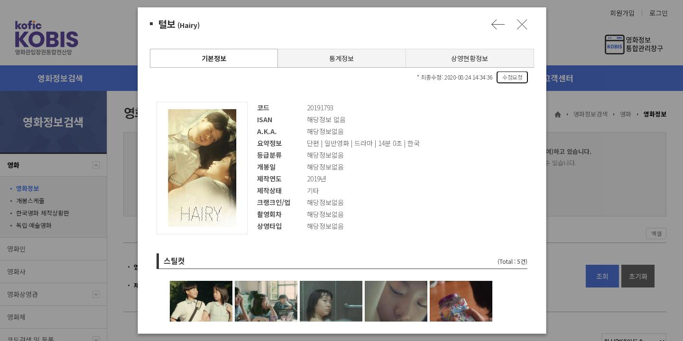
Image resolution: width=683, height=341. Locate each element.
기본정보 (213, 58)
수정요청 (512, 77)
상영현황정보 (469, 58)
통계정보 (341, 58)
